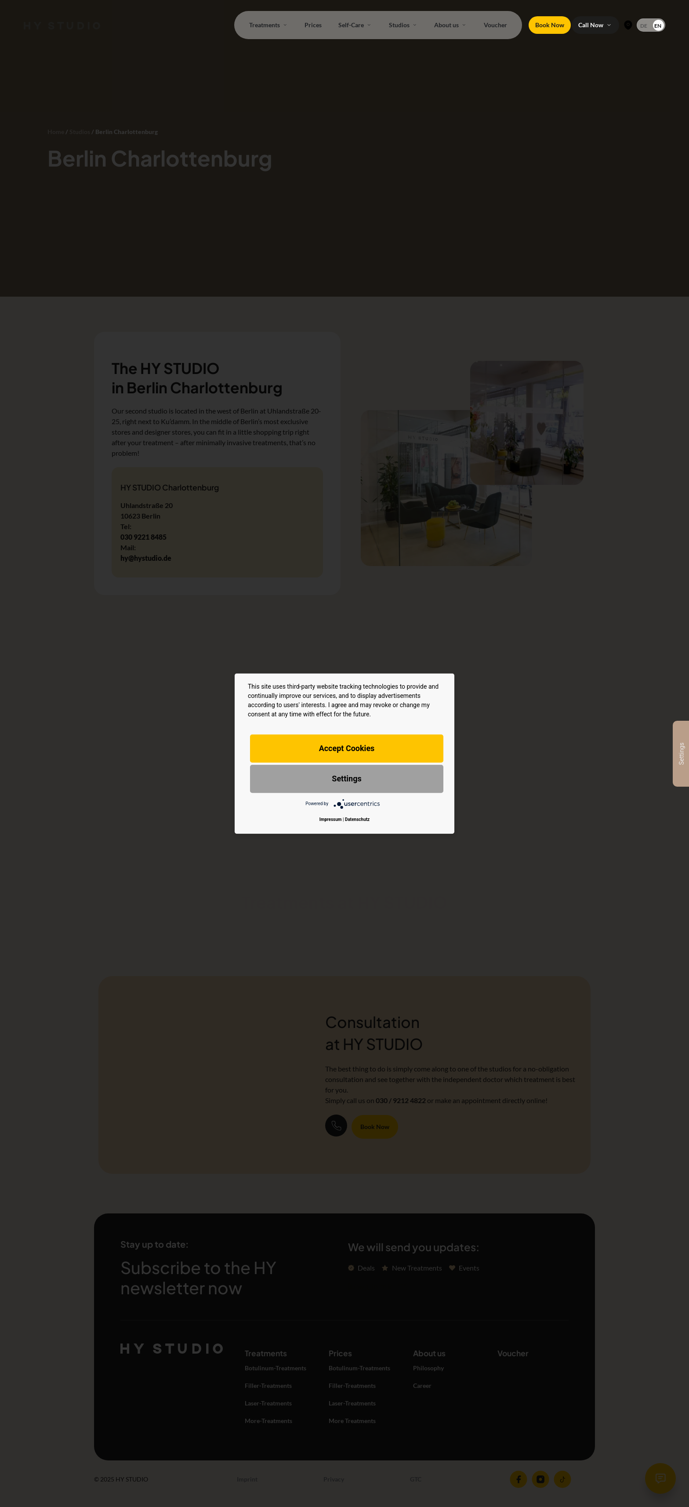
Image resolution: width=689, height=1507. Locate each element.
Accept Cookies (347, 748)
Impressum (330, 819)
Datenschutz (357, 819)
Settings (346, 778)
